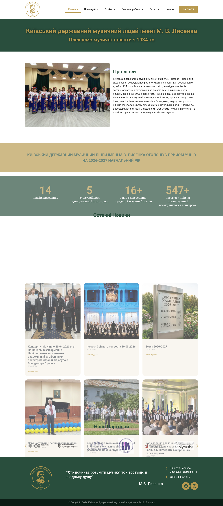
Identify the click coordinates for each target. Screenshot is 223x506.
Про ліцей (91, 9)
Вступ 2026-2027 (156, 422)
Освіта (110, 9)
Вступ (154, 9)
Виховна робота (132, 9)
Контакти (188, 9)
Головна (73, 9)
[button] (25, 453)
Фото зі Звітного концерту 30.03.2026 (111, 422)
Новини (170, 9)
